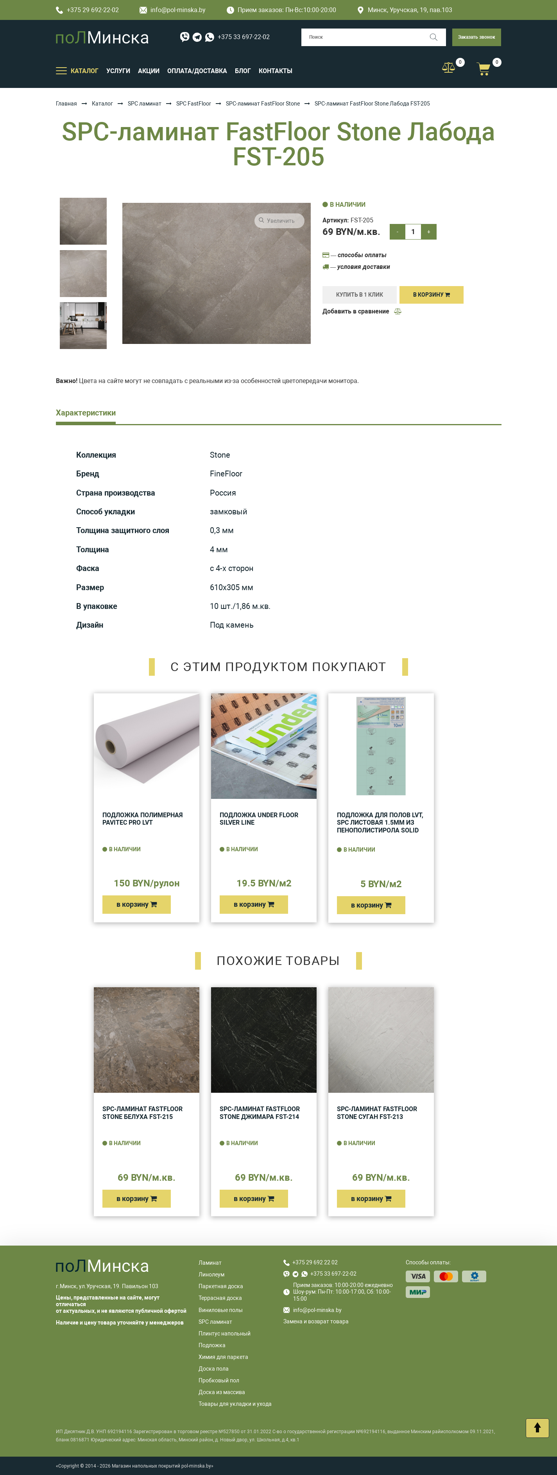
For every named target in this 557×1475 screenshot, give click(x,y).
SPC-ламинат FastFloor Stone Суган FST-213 (377, 1113)
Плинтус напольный (225, 1333)
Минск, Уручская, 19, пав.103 (404, 10)
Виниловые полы (221, 1310)
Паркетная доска (221, 1286)
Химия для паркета (223, 1357)
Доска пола (214, 1369)
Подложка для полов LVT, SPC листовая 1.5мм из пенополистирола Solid (380, 822)
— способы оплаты (354, 255)
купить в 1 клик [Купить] (359, 295)
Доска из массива (222, 1392)
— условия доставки (356, 266)
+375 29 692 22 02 (315, 1262)
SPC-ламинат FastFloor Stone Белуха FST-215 (142, 1113)
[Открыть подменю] (61, 70)
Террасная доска (220, 1298)
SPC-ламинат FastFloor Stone (263, 103)
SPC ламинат (144, 103)
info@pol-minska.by (173, 10)
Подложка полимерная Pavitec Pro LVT (142, 819)
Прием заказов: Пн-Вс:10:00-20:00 (281, 10)
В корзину (431, 295)
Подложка (212, 1345)
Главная (66, 103)
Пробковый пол (219, 1380)
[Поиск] (437, 37)
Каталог (102, 103)
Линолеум (211, 1274)
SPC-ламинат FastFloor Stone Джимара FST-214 (260, 1113)
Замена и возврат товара (316, 1321)
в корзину (136, 904)
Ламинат (210, 1263)
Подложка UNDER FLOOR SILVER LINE (259, 819)
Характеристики (86, 412)
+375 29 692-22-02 (87, 10)
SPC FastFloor (193, 103)
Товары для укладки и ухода (235, 1404)
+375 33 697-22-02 (244, 37)
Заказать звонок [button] (476, 37)
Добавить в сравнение (362, 311)
